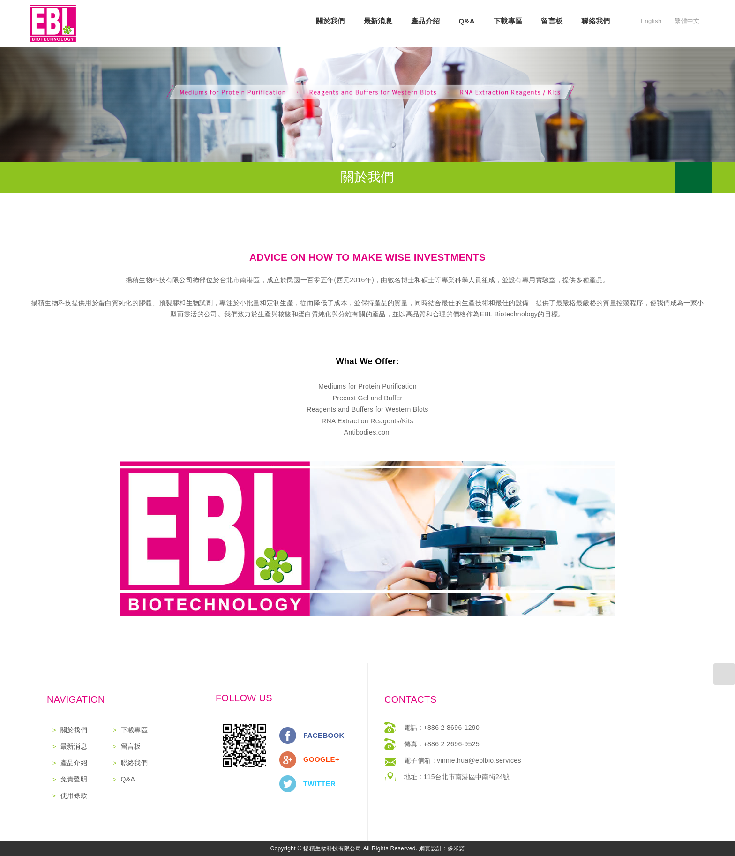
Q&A (466, 21)
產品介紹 (425, 21)
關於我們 (330, 21)
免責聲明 (73, 779)
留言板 (551, 21)
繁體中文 (687, 20)
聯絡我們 (595, 21)
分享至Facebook (287, 735)
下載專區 (508, 21)
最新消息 (378, 21)
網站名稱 (53, 23)
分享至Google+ (287, 759)
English (650, 20)
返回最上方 (724, 674)
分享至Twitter (287, 783)
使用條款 (73, 795)
